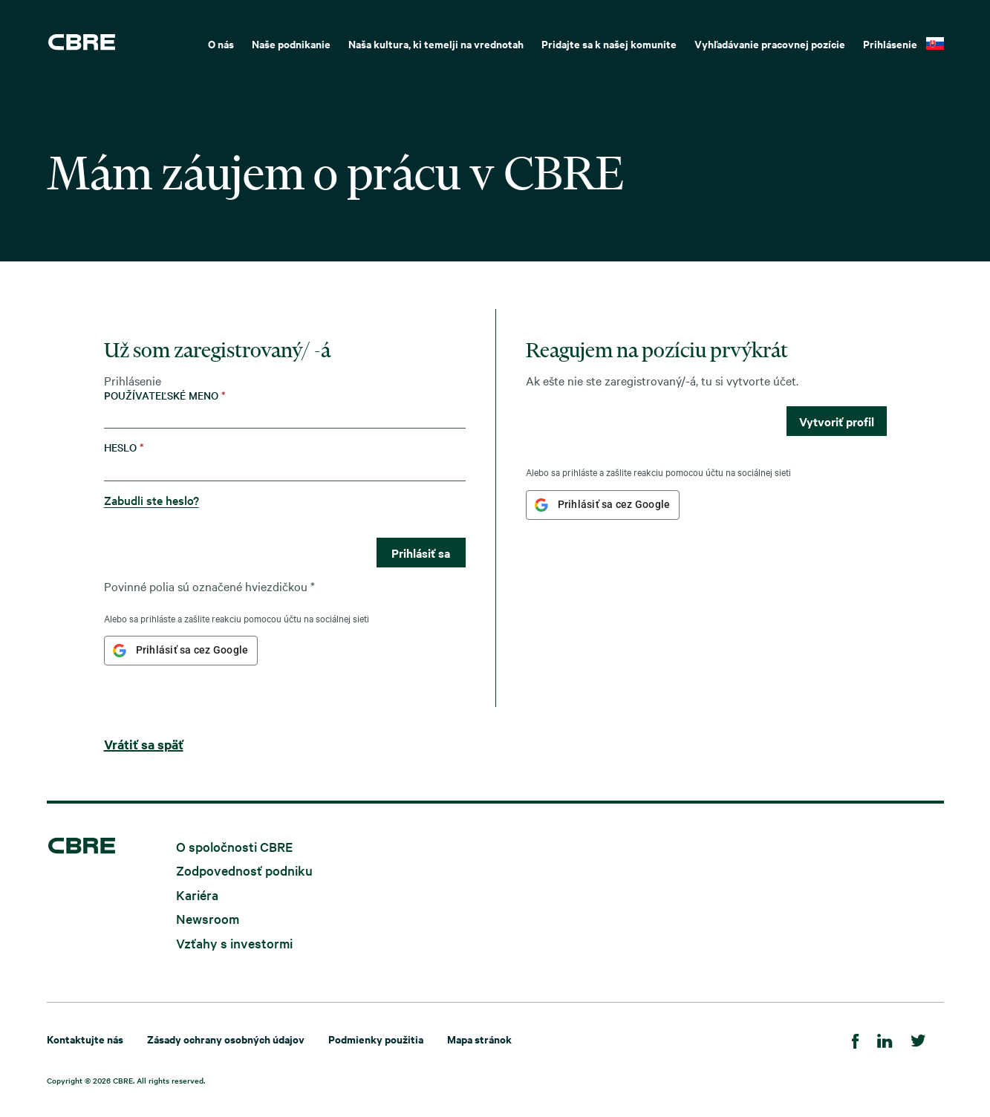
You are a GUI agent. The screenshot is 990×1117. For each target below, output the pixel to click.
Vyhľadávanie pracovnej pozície (769, 43)
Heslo (124, 447)
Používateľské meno (165, 395)
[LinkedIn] (885, 1038)
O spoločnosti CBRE (234, 845)
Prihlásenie (890, 43)
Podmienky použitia (375, 1038)
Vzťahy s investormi (234, 942)
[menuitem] (221, 42)
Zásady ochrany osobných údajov (226, 1038)
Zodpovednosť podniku (244, 870)
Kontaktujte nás (85, 1038)
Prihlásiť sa (420, 552)
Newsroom (207, 918)
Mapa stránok (479, 1038)
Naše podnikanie (291, 43)
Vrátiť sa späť (143, 744)
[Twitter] (918, 1038)
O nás (221, 43)
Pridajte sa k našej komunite (609, 43)
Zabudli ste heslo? (151, 500)
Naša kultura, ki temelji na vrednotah (436, 43)
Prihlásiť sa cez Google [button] (192, 650)
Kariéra (197, 893)
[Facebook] (855, 1038)
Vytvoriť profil (836, 421)
